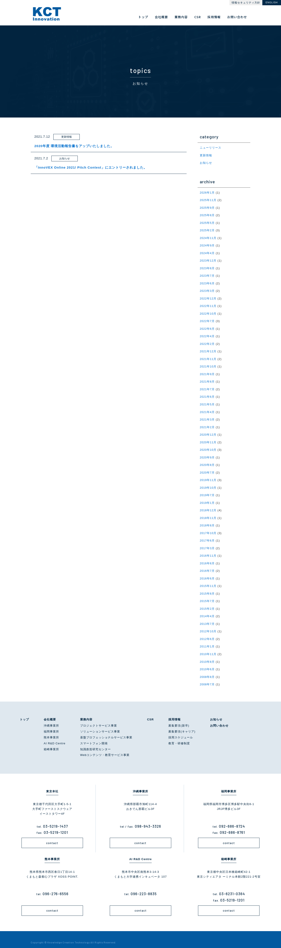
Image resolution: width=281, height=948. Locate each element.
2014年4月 (207, 611)
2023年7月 (207, 274)
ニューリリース (210, 147)
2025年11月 (208, 199)
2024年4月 (207, 252)
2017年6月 (207, 536)
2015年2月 (207, 603)
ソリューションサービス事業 (100, 725)
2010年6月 (207, 663)
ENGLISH (272, 2)
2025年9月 (207, 207)
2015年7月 (207, 595)
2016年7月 (207, 566)
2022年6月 (207, 326)
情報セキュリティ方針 (246, 2)
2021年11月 (208, 356)
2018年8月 (207, 521)
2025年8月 (207, 214)
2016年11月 (208, 551)
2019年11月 (208, 476)
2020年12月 (208, 431)
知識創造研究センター (95, 742)
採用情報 (174, 713)
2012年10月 (208, 625)
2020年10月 (208, 446)
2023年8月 (207, 267)
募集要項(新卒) (178, 719)
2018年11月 (208, 513)
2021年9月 (207, 371)
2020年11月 (208, 438)
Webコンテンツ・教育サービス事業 (105, 748)
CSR (150, 713)
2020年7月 (207, 468)
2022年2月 (207, 341)
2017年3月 (207, 543)
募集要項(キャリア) (181, 725)
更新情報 (206, 155)
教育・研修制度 (179, 737)
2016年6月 (207, 573)
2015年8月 (207, 588)
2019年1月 (207, 498)
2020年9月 (207, 454)
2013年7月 (207, 618)
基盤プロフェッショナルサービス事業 (106, 731)
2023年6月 (207, 281)
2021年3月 (207, 416)
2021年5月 (207, 401)
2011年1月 (207, 640)
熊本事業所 (51, 731)
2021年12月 (208, 349)
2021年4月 (207, 409)
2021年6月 (207, 394)
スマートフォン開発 (94, 737)
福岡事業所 (51, 725)
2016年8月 (207, 558)
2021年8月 (207, 379)
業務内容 (86, 713)
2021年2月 (207, 424)
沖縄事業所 (51, 719)
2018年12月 (208, 506)
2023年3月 (207, 289)
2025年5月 (207, 222)
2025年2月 (207, 229)
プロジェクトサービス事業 (98, 719)
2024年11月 (208, 237)
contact (52, 836)
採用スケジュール (180, 731)
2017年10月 (208, 528)
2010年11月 (208, 648)
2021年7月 (207, 386)
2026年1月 (207, 192)
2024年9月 (207, 244)
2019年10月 (208, 483)
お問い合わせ (219, 719)
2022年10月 (208, 312)
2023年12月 (208, 259)
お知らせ (206, 162)
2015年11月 (208, 581)
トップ (24, 713)
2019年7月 (207, 491)
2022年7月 (207, 319)
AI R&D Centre (54, 737)
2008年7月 (207, 678)
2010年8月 (207, 655)
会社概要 (50, 713)
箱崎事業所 (51, 742)
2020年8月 (207, 461)
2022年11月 (208, 304)
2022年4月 (207, 334)
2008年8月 (207, 670)
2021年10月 (208, 364)
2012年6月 (207, 633)
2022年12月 (208, 297)
